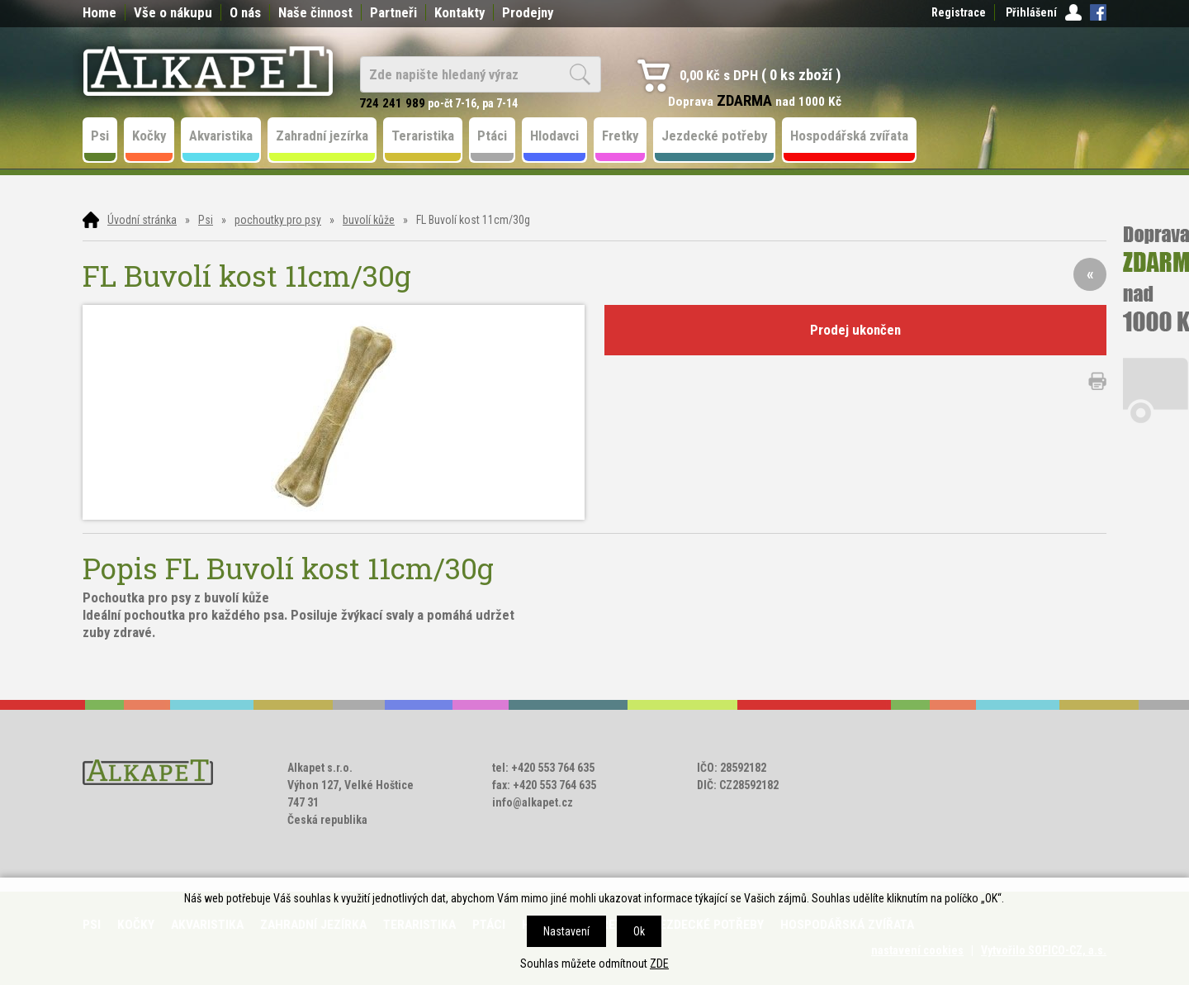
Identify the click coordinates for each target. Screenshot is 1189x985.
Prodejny (527, 12)
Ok (639, 931)
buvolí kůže (369, 219)
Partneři (393, 12)
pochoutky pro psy (277, 219)
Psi (205, 219)
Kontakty (459, 12)
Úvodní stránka (142, 219)
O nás (245, 12)
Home (99, 12)
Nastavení (566, 931)
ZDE (659, 963)
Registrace (958, 12)
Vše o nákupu (173, 12)
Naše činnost (315, 12)
